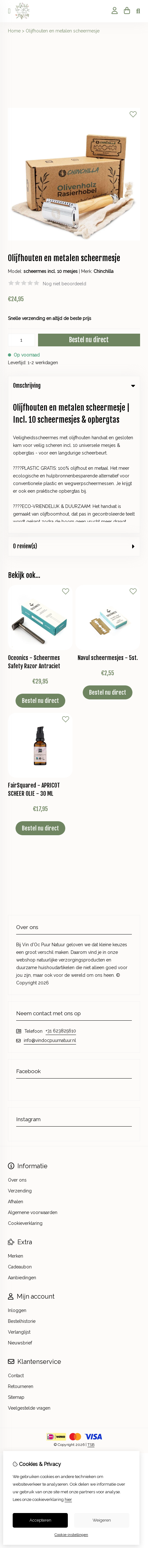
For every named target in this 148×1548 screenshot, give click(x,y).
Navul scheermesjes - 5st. (108, 519)
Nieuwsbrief (20, 1205)
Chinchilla (103, 271)
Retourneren (20, 1248)
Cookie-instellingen (71, 1534)
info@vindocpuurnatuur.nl (50, 902)
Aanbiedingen (22, 1139)
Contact (16, 1237)
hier (68, 1499)
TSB (90, 1307)
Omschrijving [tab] (74, 385)
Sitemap (16, 1259)
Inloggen (17, 1172)
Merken (15, 1118)
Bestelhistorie (21, 1183)
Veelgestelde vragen (29, 1270)
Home (14, 30)
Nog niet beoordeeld (64, 283)
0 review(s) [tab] (74, 408)
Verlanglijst (19, 1194)
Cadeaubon (20, 1129)
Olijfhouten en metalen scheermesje (63, 30)
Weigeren (102, 1520)
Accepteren (40, 1520)
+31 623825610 (61, 893)
